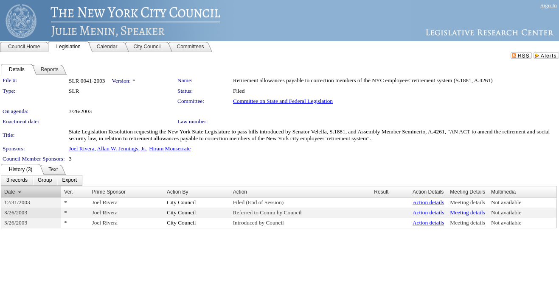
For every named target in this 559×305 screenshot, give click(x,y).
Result (381, 192)
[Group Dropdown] (45, 180)
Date (9, 192)
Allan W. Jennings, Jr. (121, 148)
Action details (428, 202)
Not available (506, 202)
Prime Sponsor (109, 192)
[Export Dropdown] (69, 180)
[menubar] (41, 180)
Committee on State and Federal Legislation (283, 101)
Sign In (548, 5)
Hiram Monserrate (170, 148)
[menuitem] (17, 180)
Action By (177, 192)
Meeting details (467, 202)
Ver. (68, 192)
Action (240, 192)
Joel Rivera (81, 148)
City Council (181, 202)
